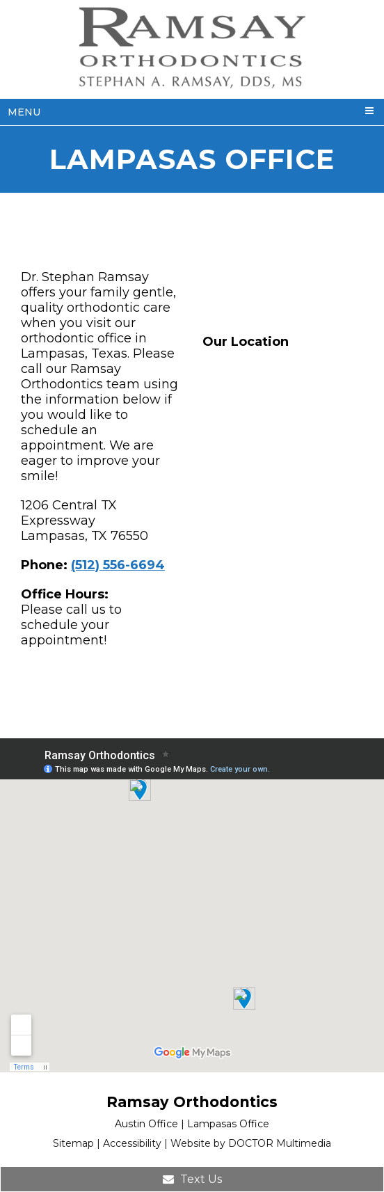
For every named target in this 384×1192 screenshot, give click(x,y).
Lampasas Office (228, 1124)
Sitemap (73, 1143)
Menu (24, 112)
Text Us (192, 1179)
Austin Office (146, 1124)
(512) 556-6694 (118, 565)
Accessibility (132, 1143)
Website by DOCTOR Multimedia (250, 1143)
